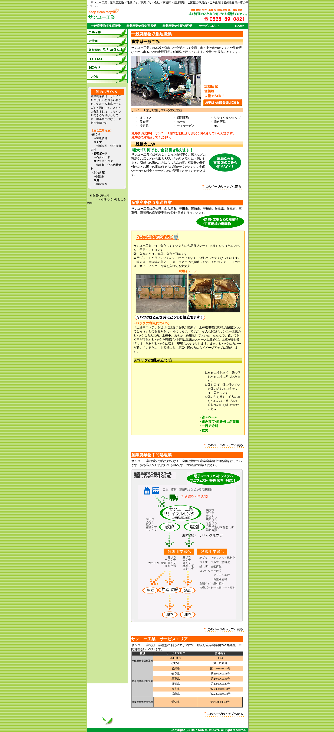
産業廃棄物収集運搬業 (141, 25)
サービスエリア (209, 25)
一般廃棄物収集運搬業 (106, 25)
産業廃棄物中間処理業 (177, 25)
